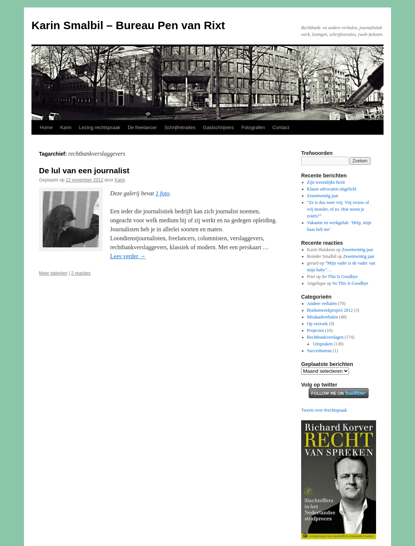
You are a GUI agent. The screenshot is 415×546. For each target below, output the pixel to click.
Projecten (315, 330)
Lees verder (128, 256)
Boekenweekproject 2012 (330, 310)
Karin (66, 127)
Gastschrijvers (218, 127)
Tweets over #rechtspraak (324, 410)
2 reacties (81, 273)
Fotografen (253, 127)
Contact (280, 127)
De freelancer (142, 127)
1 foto (162, 193)
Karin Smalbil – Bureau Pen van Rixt (128, 25)
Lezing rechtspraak (99, 127)
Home (46, 127)
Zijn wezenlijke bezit (326, 182)
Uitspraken (323, 344)
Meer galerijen (53, 273)
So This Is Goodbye (340, 276)
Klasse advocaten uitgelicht (332, 189)
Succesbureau (319, 350)
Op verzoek (317, 323)
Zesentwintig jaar (323, 195)
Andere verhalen (322, 303)
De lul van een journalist (84, 170)
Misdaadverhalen (322, 317)
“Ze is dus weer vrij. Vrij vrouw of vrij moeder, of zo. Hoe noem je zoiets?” (338, 209)
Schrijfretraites (180, 127)
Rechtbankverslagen (325, 337)
